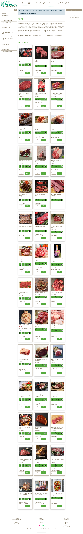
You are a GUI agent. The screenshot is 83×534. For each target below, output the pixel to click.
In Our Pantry (5, 54)
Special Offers (5, 13)
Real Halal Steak (5, 44)
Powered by (41, 532)
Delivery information (16, 519)
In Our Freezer (5, 30)
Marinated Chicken (6, 27)
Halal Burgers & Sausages (7, 36)
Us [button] (66, 3)
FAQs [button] (60, 3)
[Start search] (15, 10)
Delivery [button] (37, 3)
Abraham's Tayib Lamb (7, 20)
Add (27, 72)
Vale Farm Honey (5, 49)
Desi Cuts (4, 42)
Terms (41, 521)
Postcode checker (16, 521)
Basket (45, 3)
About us (41, 518)
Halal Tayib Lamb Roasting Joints (7, 39)
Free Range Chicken (6, 22)
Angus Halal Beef (5, 18)
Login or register (74, 10)
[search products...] (7, 10)
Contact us (41, 519)
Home (24, 3)
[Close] (63, 10)
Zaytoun (3, 47)
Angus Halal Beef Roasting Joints (7, 33)
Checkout (53, 3)
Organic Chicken (5, 15)
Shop (30, 3)
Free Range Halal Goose (7, 51)
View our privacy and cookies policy (27, 13)
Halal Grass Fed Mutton (7, 25)
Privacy (41, 522)
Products (17, 518)
